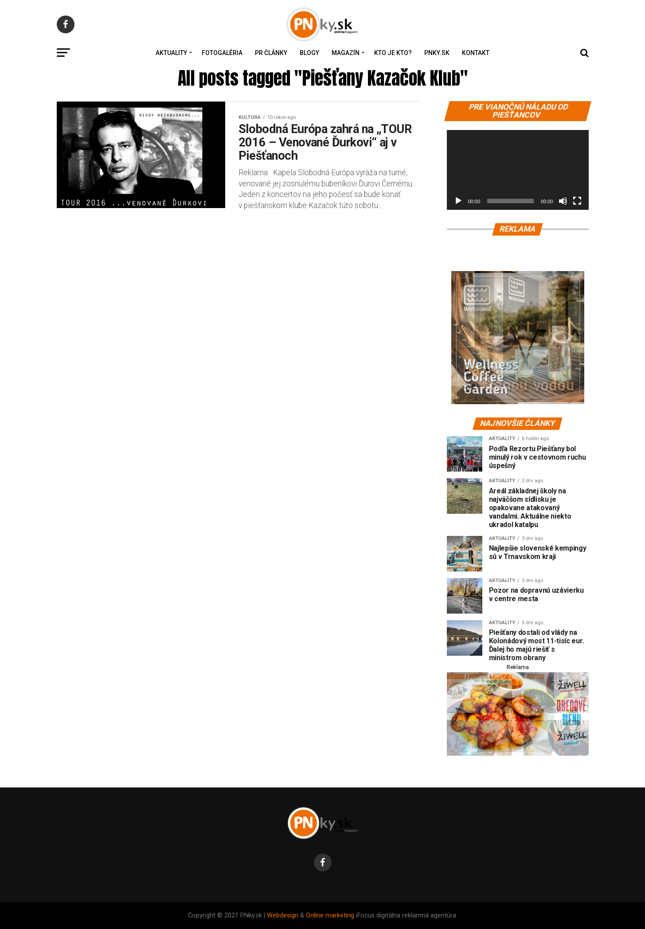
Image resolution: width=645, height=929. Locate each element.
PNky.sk (437, 52)
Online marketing (330, 915)
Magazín (346, 52)
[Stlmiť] (563, 201)
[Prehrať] (458, 201)
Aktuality (171, 52)
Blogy (309, 52)
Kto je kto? (393, 52)
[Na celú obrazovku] (577, 201)
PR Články (271, 52)
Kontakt (475, 52)
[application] (518, 170)
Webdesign (282, 915)
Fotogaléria (222, 52)
